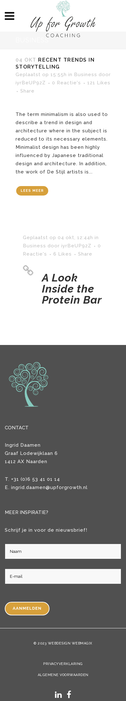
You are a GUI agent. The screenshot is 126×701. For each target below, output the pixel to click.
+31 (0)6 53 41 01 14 (35, 479)
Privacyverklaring (63, 664)
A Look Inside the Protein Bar (72, 288)
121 (98, 83)
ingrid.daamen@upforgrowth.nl (49, 487)
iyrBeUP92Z (31, 83)
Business (85, 74)
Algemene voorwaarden (63, 675)
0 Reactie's (66, 83)
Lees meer (32, 191)
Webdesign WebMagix (70, 643)
